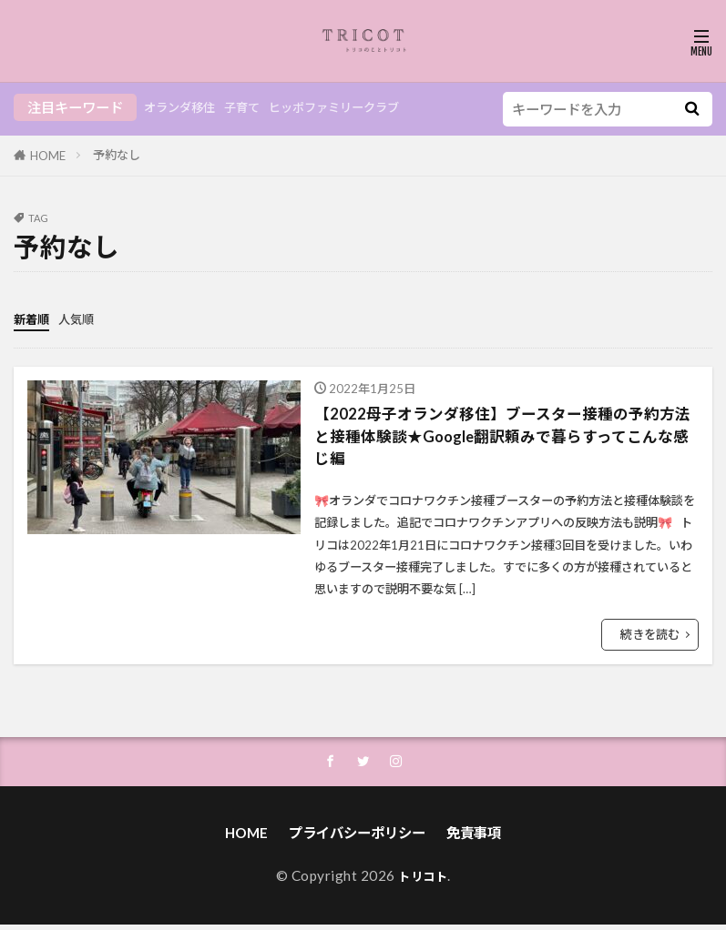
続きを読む (650, 637)
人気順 (84, 318)
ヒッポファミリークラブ (360, 107)
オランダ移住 (185, 107)
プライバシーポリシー (357, 838)
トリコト (422, 881)
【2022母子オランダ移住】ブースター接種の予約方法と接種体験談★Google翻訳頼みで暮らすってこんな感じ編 (504, 437)
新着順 (34, 318)
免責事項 (473, 838)
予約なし (116, 154)
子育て (255, 107)
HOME (48, 155)
